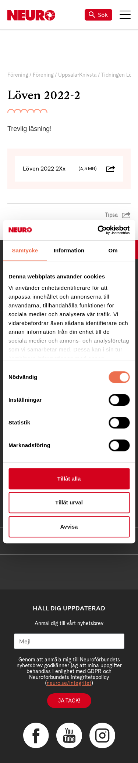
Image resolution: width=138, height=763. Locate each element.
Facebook (36, 735)
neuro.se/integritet (69, 683)
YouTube (69, 735)
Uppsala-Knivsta (77, 75)
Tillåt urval (69, 502)
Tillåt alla (69, 478)
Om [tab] (113, 250)
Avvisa (69, 526)
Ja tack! (69, 701)
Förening (17, 75)
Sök (98, 14)
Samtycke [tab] (25, 250)
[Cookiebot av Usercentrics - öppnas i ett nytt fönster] (98, 230)
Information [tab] (69, 250)
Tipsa (111, 215)
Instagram (102, 735)
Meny (125, 14)
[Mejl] (69, 641)
